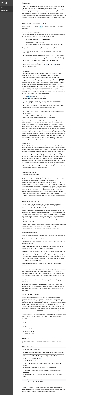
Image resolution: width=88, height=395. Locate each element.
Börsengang (55, 286)
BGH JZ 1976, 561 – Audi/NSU (32, 358)
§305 (48, 64)
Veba (36, 300)
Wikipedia (37, 387)
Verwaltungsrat (25, 184)
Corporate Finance (29, 331)
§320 (52, 64)
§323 (26, 115)
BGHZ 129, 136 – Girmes (31, 363)
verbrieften (27, 8)
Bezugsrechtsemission (43, 55)
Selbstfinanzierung (57, 216)
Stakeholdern (58, 17)
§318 (26, 111)
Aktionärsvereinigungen (53, 254)
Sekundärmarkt (53, 13)
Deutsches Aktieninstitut (47, 314)
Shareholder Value (29, 333)
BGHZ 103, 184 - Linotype (31, 360)
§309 (33, 105)
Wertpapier (24, 28)
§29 (24, 66)
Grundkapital (39, 8)
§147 (62, 137)
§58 (57, 51)
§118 (47, 86)
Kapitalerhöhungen (42, 284)
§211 (58, 55)
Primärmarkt (36, 13)
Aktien (47, 299)
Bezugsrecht (30, 55)
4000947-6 (40, 381)
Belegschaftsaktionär (29, 263)
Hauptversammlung (45, 39)
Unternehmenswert (26, 219)
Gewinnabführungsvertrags (40, 98)
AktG (46, 26)
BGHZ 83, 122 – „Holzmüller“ (32, 349)
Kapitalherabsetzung (48, 58)
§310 (26, 105)
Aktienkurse (40, 310)
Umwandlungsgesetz (32, 66)
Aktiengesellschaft (49, 8)
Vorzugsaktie (43, 180)
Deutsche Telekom (49, 300)
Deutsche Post (59, 300)
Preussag (32, 300)
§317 (33, 111)
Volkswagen (41, 300)
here (53, 389)
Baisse (58, 258)
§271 (51, 60)
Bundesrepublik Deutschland (32, 297)
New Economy (51, 304)
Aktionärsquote (36, 260)
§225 (55, 58)
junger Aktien (58, 288)
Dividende (52, 51)
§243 (58, 44)
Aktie (23, 8)
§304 (44, 64)
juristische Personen (27, 17)
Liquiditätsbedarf (58, 212)
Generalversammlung (39, 182)
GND (36, 381)
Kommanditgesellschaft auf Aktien (30, 10)
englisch (41, 6)
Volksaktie (27, 302)
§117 (26, 101)
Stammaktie (27, 180)
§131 (36, 42)
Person (34, 226)
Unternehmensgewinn (31, 204)
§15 (59, 64)
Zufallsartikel (4, 10)
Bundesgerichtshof (35, 154)
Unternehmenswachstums (32, 218)
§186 (51, 55)
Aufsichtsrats (27, 80)
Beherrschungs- (27, 98)
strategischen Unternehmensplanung (45, 214)
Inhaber (55, 6)
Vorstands (61, 79)
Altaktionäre (25, 284)
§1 (39, 26)
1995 (39, 165)
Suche (2, 7)
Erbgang (24, 15)
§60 (24, 53)
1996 (49, 302)
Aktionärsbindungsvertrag (31, 328)
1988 (38, 160)
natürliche (59, 15)
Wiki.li (4, 3)
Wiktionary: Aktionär (29, 341)
